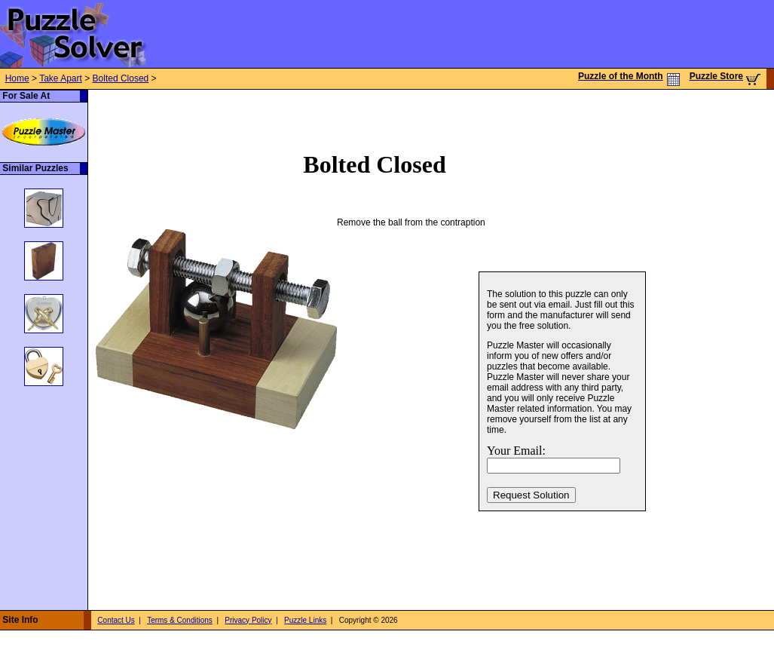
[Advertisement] (185, 112)
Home (17, 78)
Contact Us (115, 620)
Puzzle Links (305, 620)
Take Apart (60, 78)
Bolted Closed (121, 78)
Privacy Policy (248, 620)
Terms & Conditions (180, 620)
